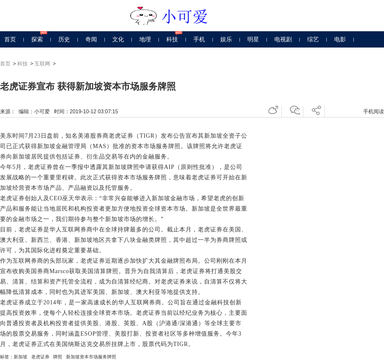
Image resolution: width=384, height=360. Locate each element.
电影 (340, 39)
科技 (172, 39)
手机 (199, 39)
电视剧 (283, 39)
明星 (253, 39)
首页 (10, 39)
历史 (64, 39)
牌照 (57, 356)
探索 (37, 39)
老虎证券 (40, 356)
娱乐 (226, 39)
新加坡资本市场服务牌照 (91, 356)
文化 (118, 39)
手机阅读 (373, 111)
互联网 (42, 63)
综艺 (313, 39)
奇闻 (91, 39)
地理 (145, 39)
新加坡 (20, 356)
